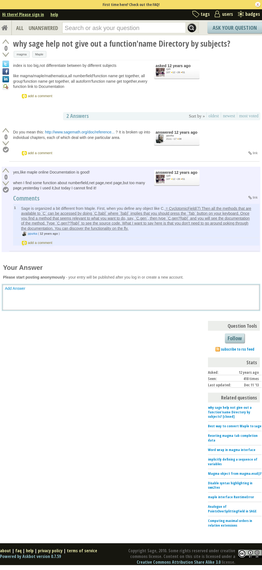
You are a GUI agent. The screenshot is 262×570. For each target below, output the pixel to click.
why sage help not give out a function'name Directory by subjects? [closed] (230, 412)
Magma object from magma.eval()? (234, 473)
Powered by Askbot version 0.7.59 (30, 556)
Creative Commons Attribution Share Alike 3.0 (179, 562)
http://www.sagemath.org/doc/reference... (80, 132)
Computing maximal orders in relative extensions (230, 523)
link (255, 153)
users (227, 14)
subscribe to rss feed (237, 349)
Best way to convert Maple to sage (234, 425)
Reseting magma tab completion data (233, 438)
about (5, 551)
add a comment (40, 96)
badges (252, 14)
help (54, 14)
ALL (19, 28)
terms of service (82, 551)
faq (18, 551)
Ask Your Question (235, 27)
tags (205, 14)
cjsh (168, 69)
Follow (235, 338)
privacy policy (50, 551)
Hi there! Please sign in (23, 14)
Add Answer (15, 288)
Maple (39, 54)
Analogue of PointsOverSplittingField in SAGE (232, 509)
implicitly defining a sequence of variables (232, 461)
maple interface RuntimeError (231, 496)
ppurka (170, 135)
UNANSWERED (43, 28)
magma (22, 54)
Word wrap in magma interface (231, 449)
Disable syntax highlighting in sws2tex (230, 485)
